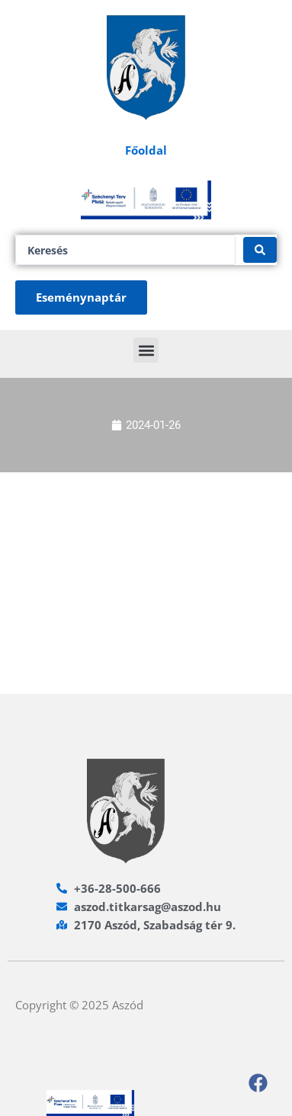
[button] (146, 350)
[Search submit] (260, 250)
